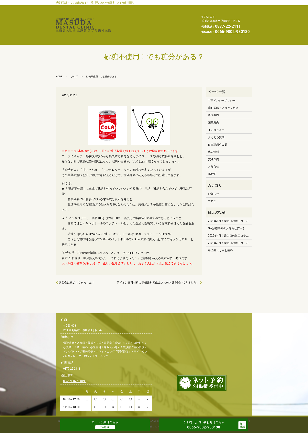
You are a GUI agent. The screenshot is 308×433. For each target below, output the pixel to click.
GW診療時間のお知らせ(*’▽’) (226, 213)
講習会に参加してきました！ (76, 267)
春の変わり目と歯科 (220, 235)
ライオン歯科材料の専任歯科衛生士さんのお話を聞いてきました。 (158, 267)
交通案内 (124, 20)
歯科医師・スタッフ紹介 (134, 8)
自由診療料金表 (180, 14)
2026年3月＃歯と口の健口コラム (228, 228)
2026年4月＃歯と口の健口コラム (228, 220)
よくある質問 (152, 14)
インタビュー (127, 14)
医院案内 (184, 8)
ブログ (74, 61)
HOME (122, 26)
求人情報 (178, 26)
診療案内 (164, 8)
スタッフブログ (168, 20)
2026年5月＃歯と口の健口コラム (228, 205)
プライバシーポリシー (149, 26)
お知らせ (144, 20)
